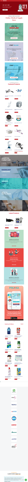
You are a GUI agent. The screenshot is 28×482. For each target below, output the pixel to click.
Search (23, 0)
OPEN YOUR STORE (14, 58)
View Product (6, 112)
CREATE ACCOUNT (14, 77)
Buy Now (5, 9)
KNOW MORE (14, 264)
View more (4, 163)
